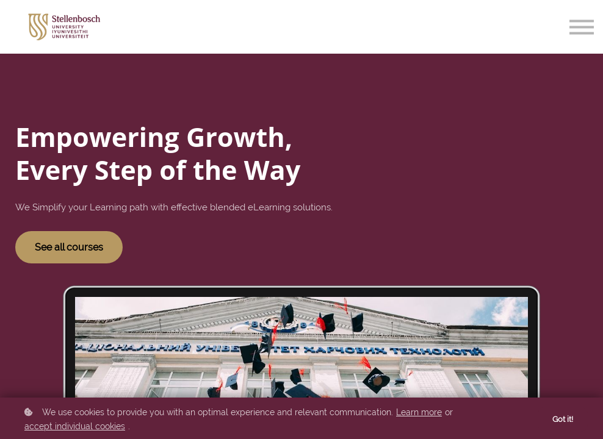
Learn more (419, 412)
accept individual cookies (74, 426)
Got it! (562, 419)
